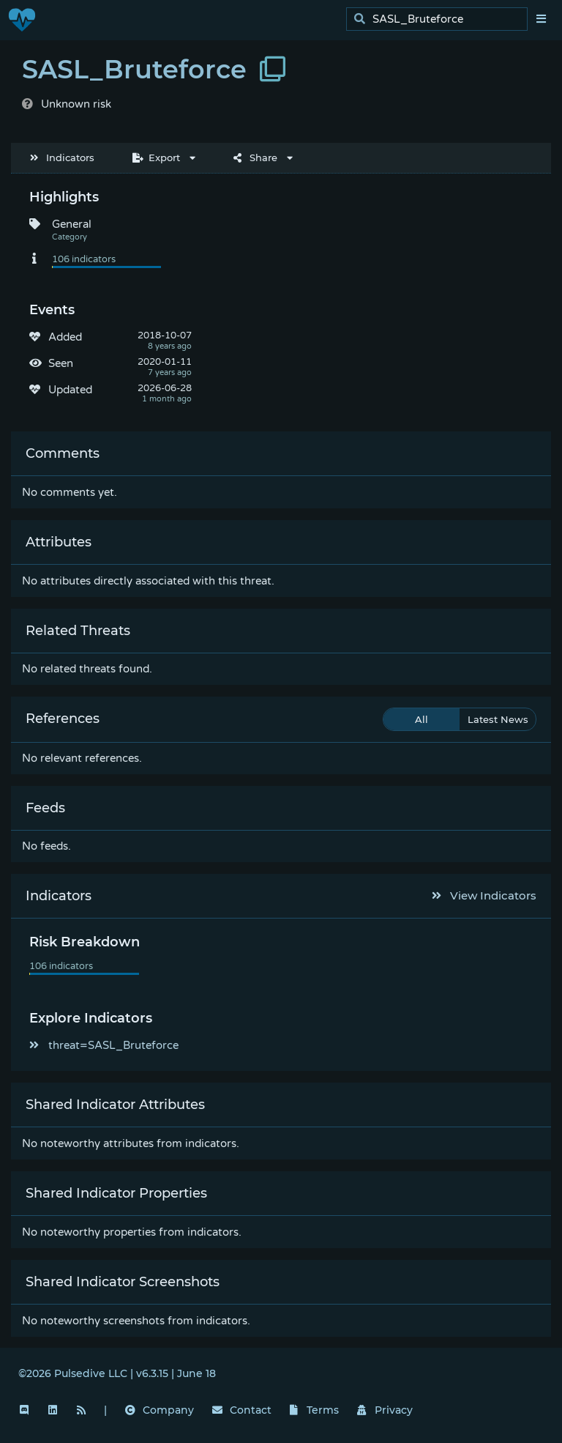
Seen (60, 363)
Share (255, 157)
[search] (440, 19)
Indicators (62, 157)
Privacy (385, 1410)
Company (159, 1410)
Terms (315, 1410)
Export (156, 157)
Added (65, 337)
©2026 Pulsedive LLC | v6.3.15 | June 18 (117, 1373)
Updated (70, 389)
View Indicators (484, 895)
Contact (241, 1410)
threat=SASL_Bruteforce (104, 1045)
